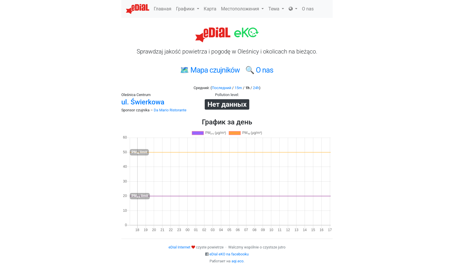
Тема (276, 9)
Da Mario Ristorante (170, 110)
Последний (221, 88)
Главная (162, 9)
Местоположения (242, 9)
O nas (308, 9)
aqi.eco (237, 261)
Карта (210, 9)
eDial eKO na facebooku (229, 254)
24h (256, 88)
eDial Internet (179, 247)
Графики (187, 9)
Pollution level (226, 95)
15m (238, 88)
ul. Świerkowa (142, 102)
